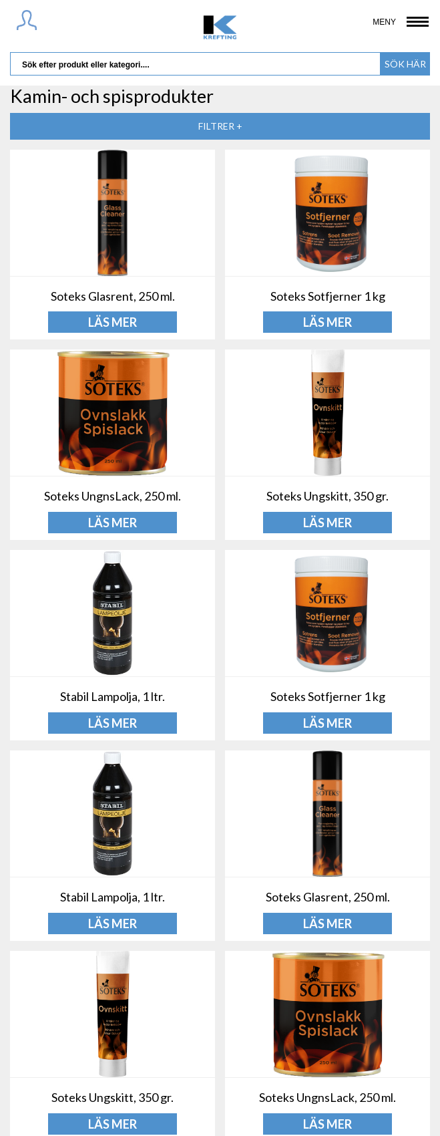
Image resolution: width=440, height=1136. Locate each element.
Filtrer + (220, 126)
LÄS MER (112, 322)
